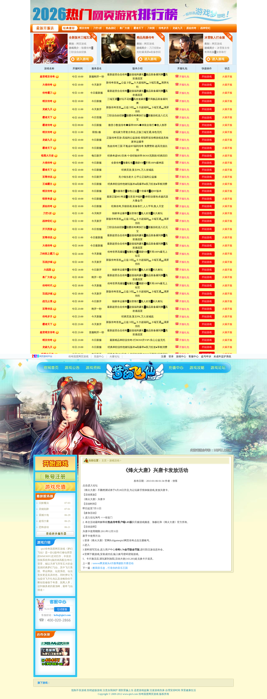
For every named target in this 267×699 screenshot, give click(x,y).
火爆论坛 (115, 356)
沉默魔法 (44, 503)
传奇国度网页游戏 (78, 356)
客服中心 (194, 356)
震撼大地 (44, 515)
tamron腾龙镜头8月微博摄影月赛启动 (113, 563)
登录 (171, 356)
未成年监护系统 (222, 356)
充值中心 (99, 356)
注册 (163, 356)
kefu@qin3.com (62, 615)
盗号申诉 (206, 356)
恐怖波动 (44, 527)
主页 (104, 460)
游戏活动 (114, 460)
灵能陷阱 (44, 509)
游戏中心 (181, 356)
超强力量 (44, 521)
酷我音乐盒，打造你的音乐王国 (110, 567)
